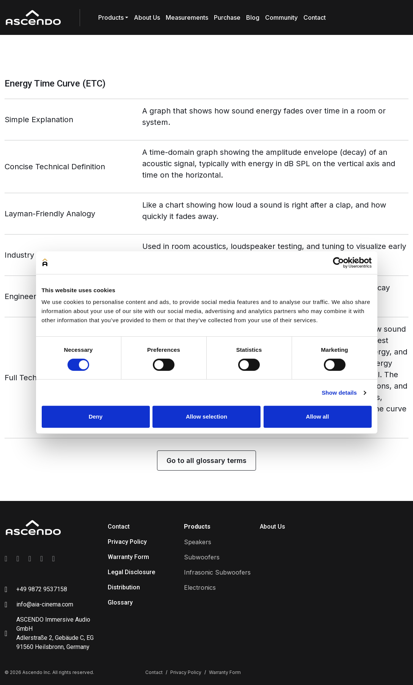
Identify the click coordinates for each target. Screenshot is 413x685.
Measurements (187, 17)
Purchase (227, 17)
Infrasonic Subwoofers (217, 572)
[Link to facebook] (6, 559)
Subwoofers (202, 557)
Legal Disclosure (131, 572)
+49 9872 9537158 (41, 589)
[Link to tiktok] (53, 559)
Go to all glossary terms (206, 461)
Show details (339, 392)
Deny (96, 416)
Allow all (317, 416)
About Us (147, 17)
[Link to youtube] (41, 559)
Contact (314, 17)
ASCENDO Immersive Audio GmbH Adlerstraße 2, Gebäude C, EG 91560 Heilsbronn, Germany (55, 633)
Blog (252, 17)
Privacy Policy (127, 541)
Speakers (197, 542)
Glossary (120, 602)
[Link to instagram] (18, 559)
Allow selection (206, 416)
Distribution (124, 587)
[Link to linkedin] (30, 559)
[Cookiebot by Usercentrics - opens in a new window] (338, 262)
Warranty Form (128, 557)
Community (281, 17)
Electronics (200, 587)
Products (111, 17)
